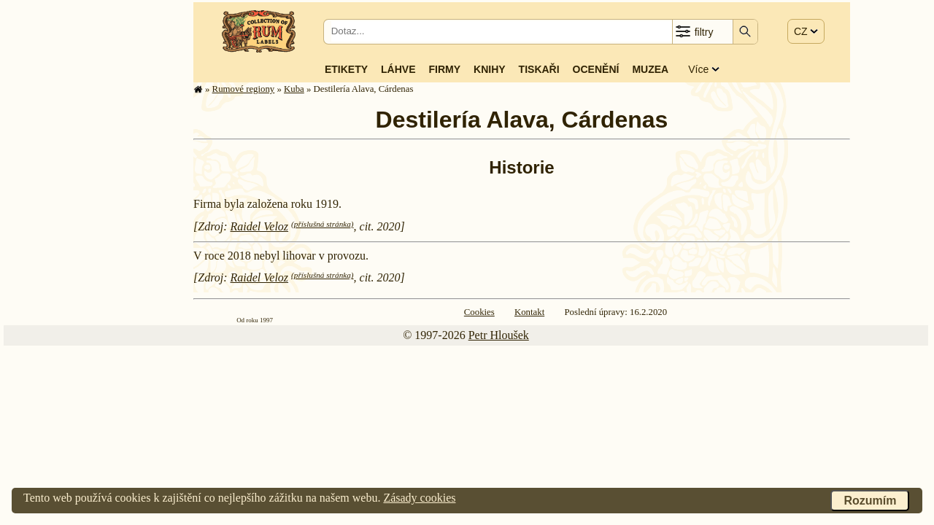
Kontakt (529, 312)
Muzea (650, 69)
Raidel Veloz (260, 226)
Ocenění (596, 69)
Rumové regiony (243, 89)
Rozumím (870, 500)
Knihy (490, 69)
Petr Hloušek (498, 335)
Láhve (398, 69)
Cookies (479, 312)
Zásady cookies (419, 497)
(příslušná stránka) (322, 223)
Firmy (444, 69)
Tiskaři (539, 69)
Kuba (294, 89)
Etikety (346, 69)
